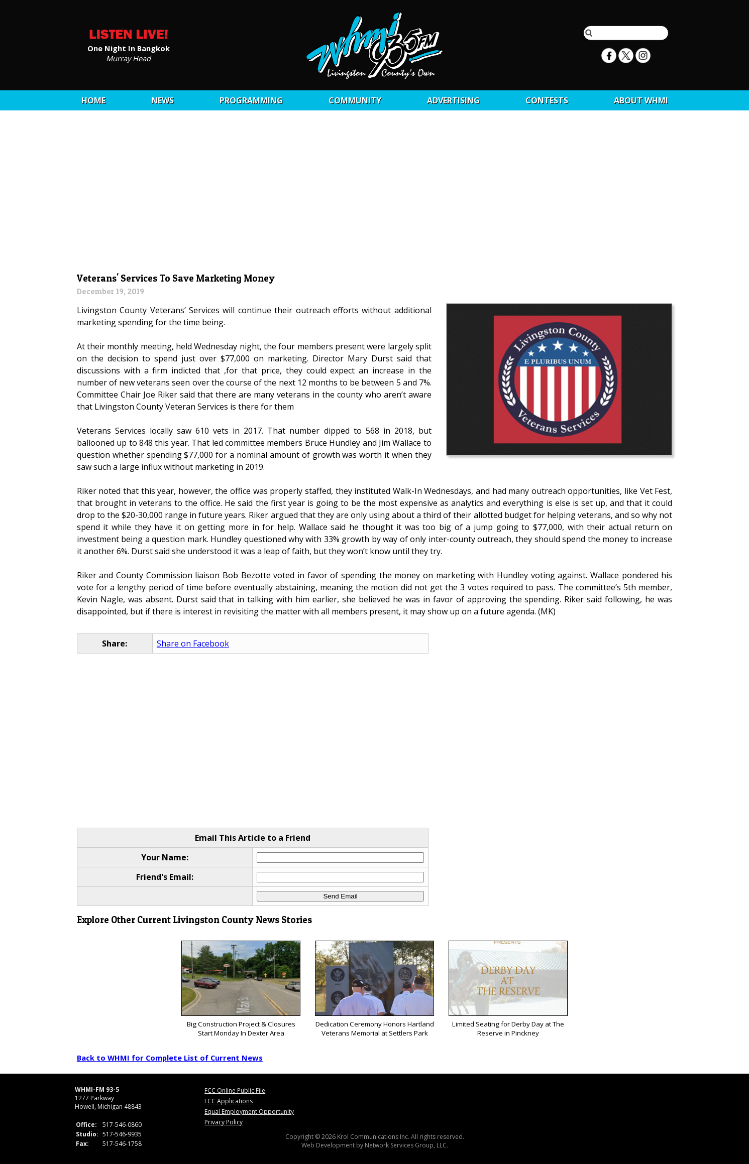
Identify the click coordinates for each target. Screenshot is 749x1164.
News (162, 100)
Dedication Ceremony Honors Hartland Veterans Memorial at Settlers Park (374, 989)
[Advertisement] (374, 194)
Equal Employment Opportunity (249, 1111)
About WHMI (641, 100)
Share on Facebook (193, 643)
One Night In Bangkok (128, 48)
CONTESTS (546, 100)
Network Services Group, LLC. (406, 1145)
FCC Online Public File (234, 1090)
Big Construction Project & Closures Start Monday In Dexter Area (240, 989)
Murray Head (128, 58)
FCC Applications (228, 1101)
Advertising (453, 100)
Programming (251, 100)
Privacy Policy (223, 1122)
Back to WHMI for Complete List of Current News (170, 1058)
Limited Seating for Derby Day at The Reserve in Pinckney (508, 989)
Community (355, 100)
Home (93, 100)
